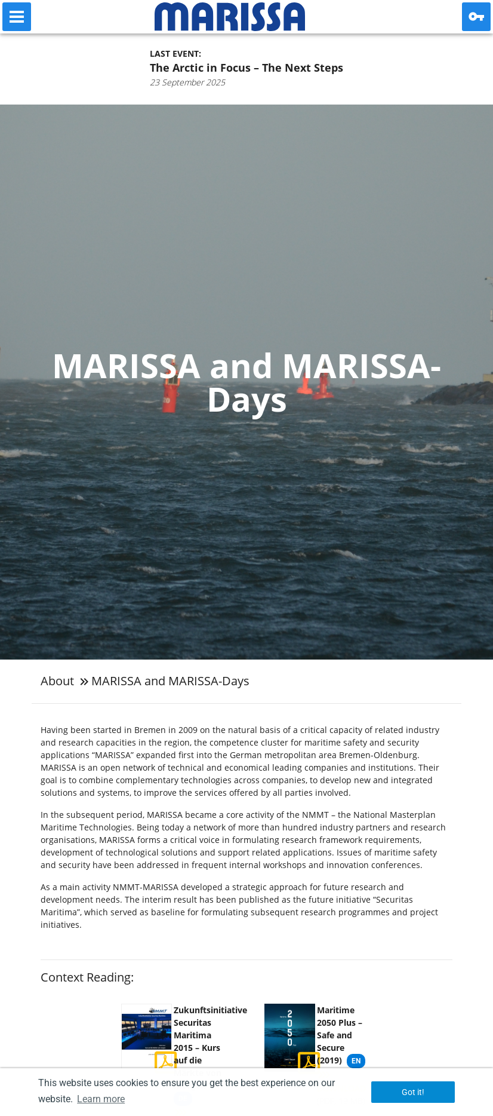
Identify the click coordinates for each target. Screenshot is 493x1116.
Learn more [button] (101, 1099)
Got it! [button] (413, 1092)
